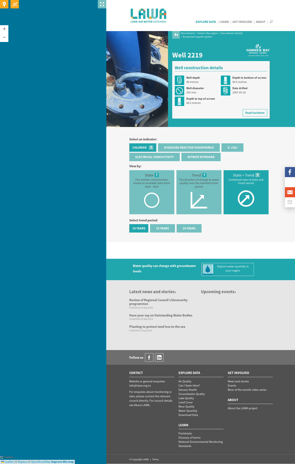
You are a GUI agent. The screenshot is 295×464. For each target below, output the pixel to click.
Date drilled (239, 88)
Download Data (188, 415)
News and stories (238, 381)
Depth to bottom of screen (249, 78)
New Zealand (188, 33)
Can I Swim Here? (189, 385)
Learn (224, 22)
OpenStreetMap (40, 462)
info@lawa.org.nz (140, 385)
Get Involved (242, 22)
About (260, 22)
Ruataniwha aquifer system (197, 36)
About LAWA (142, 405)
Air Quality (185, 381)
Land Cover (186, 402)
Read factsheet (254, 113)
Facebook (290, 172)
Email (290, 192)
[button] (4, 29)
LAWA (148, 15)
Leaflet (7, 462)
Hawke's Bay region (207, 33)
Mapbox (7, 457)
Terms (155, 459)
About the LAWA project (242, 408)
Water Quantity (188, 411)
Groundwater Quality (231, 33)
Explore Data (206, 22)
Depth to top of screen (200, 99)
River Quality (186, 406)
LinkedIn (290, 182)
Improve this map (62, 462)
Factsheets (185, 433)
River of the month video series (247, 390)
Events (232, 385)
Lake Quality (186, 398)
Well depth (193, 78)
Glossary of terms (190, 437)
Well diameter (195, 88)
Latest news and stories (153, 291)
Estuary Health (188, 390)
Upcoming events (219, 291)
